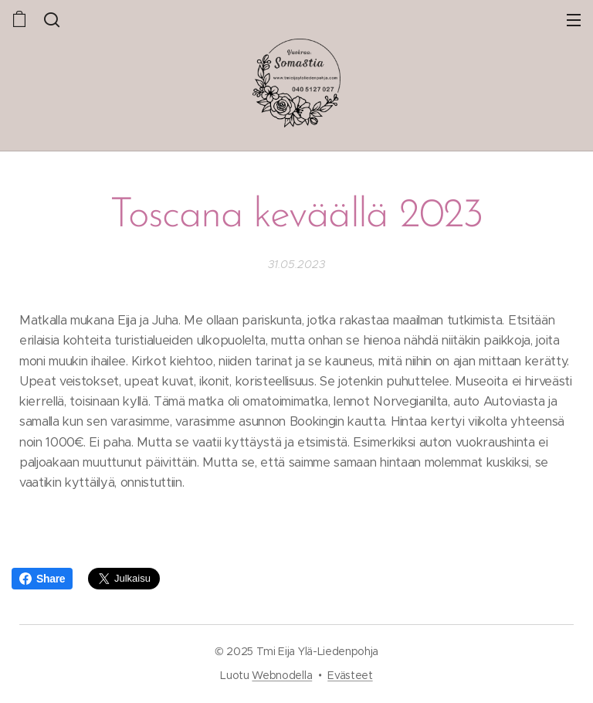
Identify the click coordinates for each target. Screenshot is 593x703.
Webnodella (282, 675)
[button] (52, 19)
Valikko (574, 20)
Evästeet (349, 675)
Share (42, 578)
